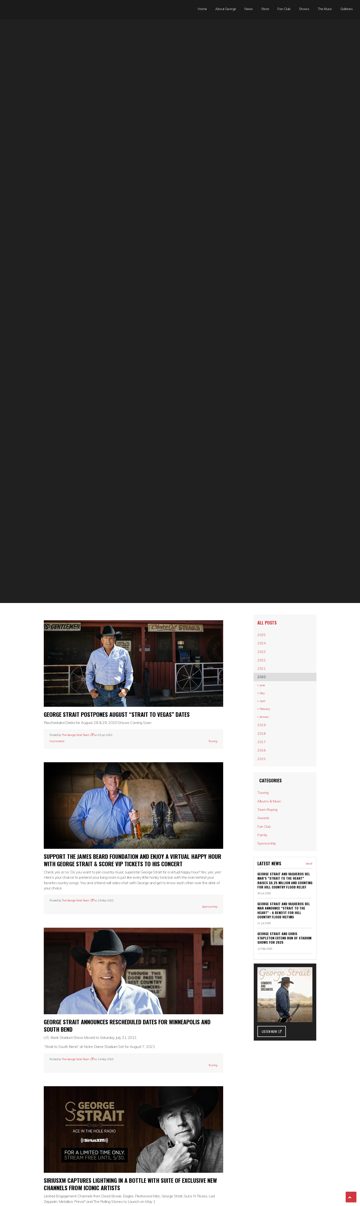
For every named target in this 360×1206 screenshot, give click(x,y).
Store (265, 9)
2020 (263, 688)
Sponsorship (209, 906)
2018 (263, 760)
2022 (263, 667)
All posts (268, 622)
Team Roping (269, 849)
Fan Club (284, 9)
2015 (263, 791)
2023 (263, 656)
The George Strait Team (77, 735)
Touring (212, 741)
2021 (263, 677)
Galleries (346, 9)
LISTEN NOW (272, 1080)
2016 (263, 781)
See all (308, 912)
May (263, 709)
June (263, 698)
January (265, 739)
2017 (263, 770)
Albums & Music (272, 838)
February (266, 729)
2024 (263, 646)
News (248, 9)
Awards (265, 859)
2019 (263, 749)
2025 (263, 635)
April (263, 719)
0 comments (57, 741)
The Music (325, 9)
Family (264, 880)
